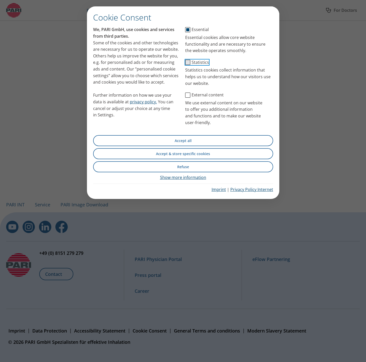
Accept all (183, 140)
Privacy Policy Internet (251, 189)
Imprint (219, 189)
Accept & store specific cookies (183, 153)
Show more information (183, 177)
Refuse (183, 166)
